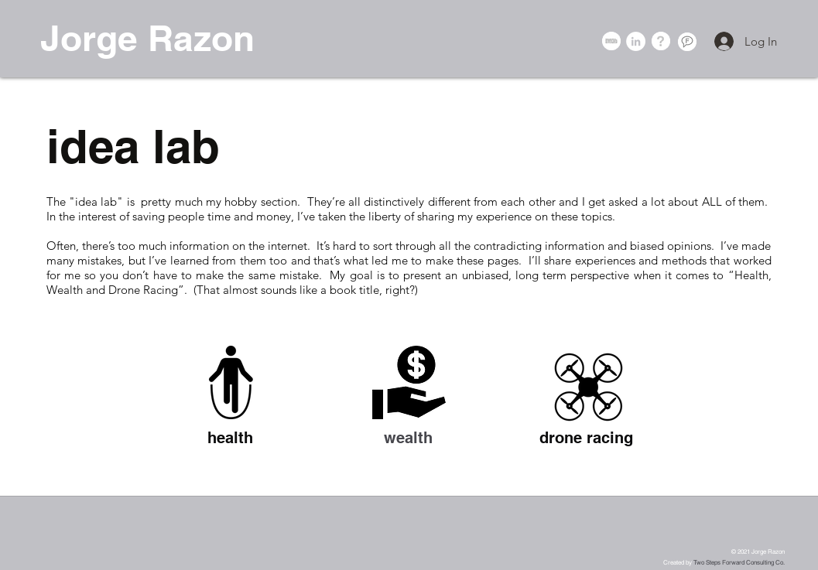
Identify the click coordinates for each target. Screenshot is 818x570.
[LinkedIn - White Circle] (635, 41)
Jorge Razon (147, 38)
